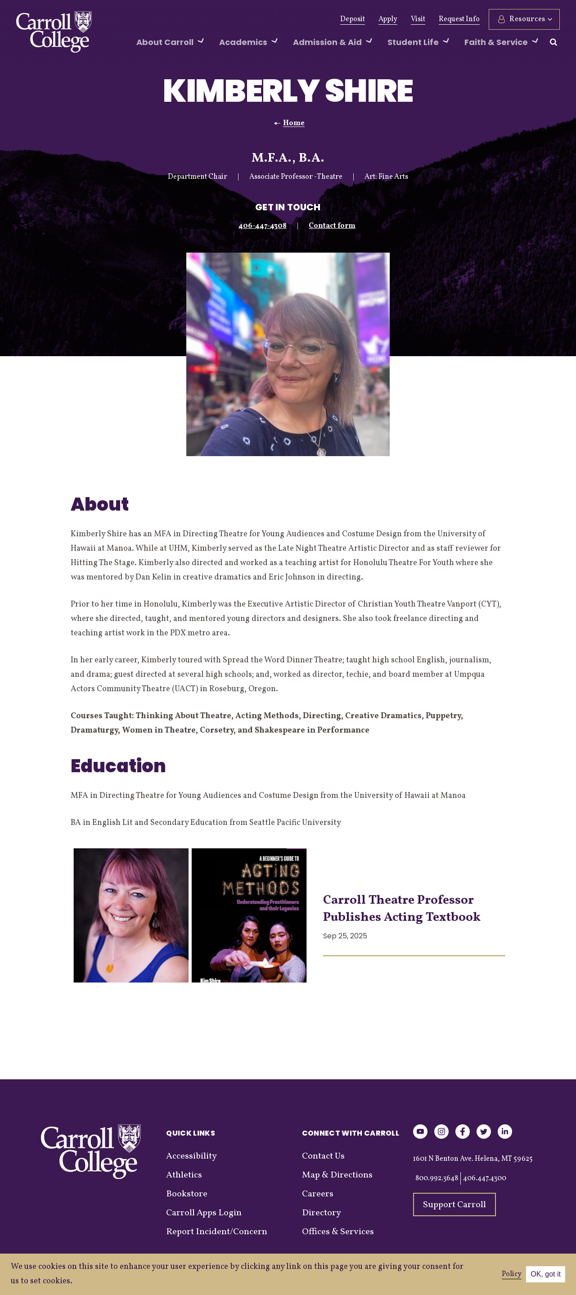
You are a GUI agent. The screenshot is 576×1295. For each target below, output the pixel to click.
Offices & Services (338, 1232)
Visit (418, 19)
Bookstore (186, 1194)
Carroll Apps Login (204, 1213)
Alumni (175, 19)
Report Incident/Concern (216, 1232)
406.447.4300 (484, 1178)
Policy (512, 1274)
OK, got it (546, 1274)
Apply (387, 19)
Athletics (215, 19)
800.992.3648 (436, 1178)
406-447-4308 (262, 226)
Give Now (134, 19)
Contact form (332, 226)
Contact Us (323, 1156)
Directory (321, 1213)
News (252, 19)
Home (294, 123)
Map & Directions (337, 1175)
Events (284, 19)
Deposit (352, 19)
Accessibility (191, 1156)
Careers (317, 1194)
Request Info (459, 19)
